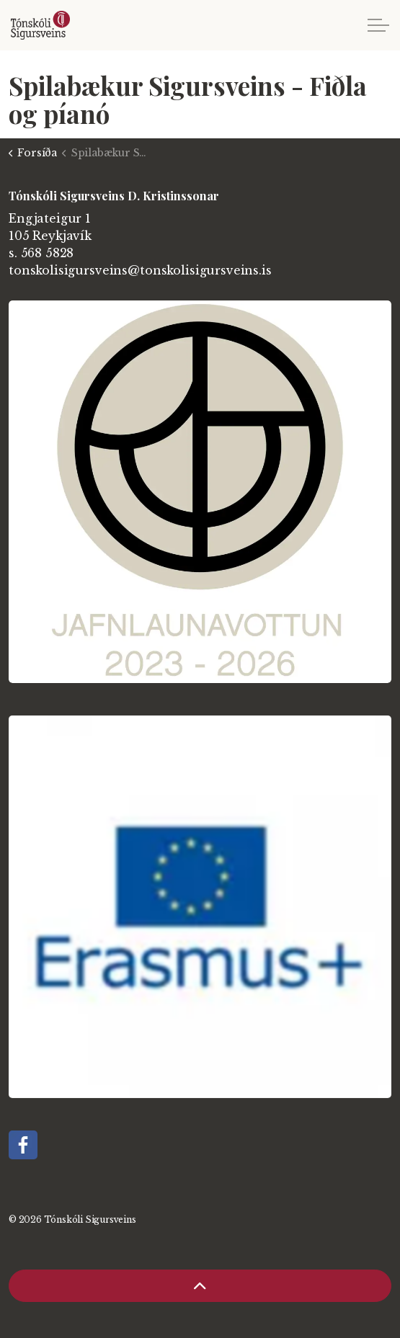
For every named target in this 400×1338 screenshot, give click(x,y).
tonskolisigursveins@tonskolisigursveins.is (140, 270)
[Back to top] (200, 1286)
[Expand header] (378, 25)
